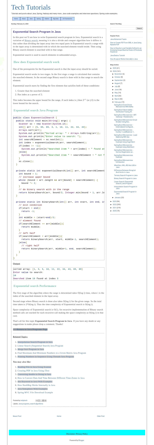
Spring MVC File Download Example (35, 392)
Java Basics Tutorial (117, 55)
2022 (115, 204)
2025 (115, 68)
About (24, 19)
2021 (115, 208)
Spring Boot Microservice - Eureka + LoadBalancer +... (124, 131)
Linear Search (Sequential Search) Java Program (40, 346)
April (116, 96)
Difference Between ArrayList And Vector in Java (125, 171)
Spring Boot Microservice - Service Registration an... (124, 151)
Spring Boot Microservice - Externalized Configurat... (124, 126)
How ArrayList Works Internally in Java (124, 59)
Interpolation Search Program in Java (35, 342)
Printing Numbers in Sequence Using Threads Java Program (46, 356)
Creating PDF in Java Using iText (33, 371)
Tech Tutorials (31, 7)
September (119, 80)
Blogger (81, 440)
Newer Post (17, 416)
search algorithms (36, 404)
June (117, 90)
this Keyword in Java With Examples (35, 381)
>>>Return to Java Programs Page (30, 329)
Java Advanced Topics (118, 39)
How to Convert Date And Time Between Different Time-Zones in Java (51, 378)
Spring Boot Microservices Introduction (123, 161)
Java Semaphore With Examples (33, 389)
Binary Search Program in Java (125, 178)
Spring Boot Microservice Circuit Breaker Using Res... (125, 121)
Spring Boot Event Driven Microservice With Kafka (123, 106)
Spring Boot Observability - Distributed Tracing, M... (123, 111)
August (117, 83)
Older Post (101, 416)
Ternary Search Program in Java (126, 175)
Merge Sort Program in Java (31, 349)
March (117, 99)
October (118, 77)
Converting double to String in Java (34, 374)
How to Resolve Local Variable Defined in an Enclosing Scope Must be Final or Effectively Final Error (126, 50)
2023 (115, 201)
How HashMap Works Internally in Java (36, 385)
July (116, 86)
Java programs (23, 404)
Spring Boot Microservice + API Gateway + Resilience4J (125, 116)
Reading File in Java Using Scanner (34, 367)
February (118, 102)
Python (47, 19)
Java (31, 19)
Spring (39, 19)
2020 (115, 211)
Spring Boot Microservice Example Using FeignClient (124, 141)
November (119, 74)
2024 (115, 71)
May (116, 93)
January (118, 197)
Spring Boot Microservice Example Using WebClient (124, 146)
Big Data (55, 19)
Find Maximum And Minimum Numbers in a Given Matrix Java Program (52, 353)
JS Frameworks (67, 19)
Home (16, 19)
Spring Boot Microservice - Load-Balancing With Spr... (126, 136)
